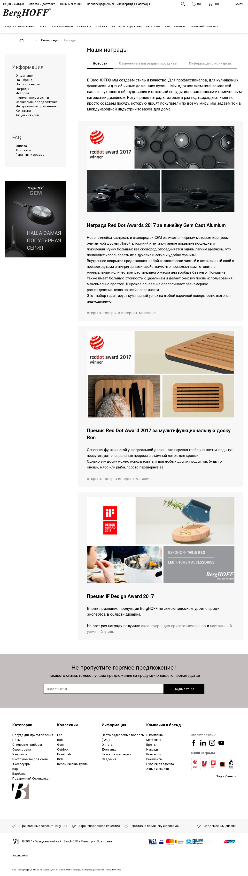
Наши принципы (28, 84)
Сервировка (21, 749)
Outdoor (63, 749)
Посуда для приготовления (32, 735)
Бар (15, 769)
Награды (144, 4)
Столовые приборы (27, 744)
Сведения (109, 759)
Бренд (150, 744)
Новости (100, 63)
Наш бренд (125, 4)
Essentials (64, 754)
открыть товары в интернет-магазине (121, 313)
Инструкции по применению (37, 106)
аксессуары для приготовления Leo (173, 626)
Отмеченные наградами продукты (148, 63)
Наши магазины (71, 4)
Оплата (21, 146)
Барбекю (19, 773)
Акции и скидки (13, 4)
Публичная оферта (160, 764)
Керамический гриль (72, 764)
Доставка (23, 150)
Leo (59, 735)
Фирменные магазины (32, 97)
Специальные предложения (36, 102)
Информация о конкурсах (210, 63)
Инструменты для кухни (30, 759)
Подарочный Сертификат (31, 778)
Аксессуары (21, 764)
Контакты (23, 110)
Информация (50, 40)
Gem (60, 744)
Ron (60, 740)
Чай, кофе (19, 754)
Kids (60, 759)
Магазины (153, 740)
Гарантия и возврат (31, 154)
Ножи (16, 740)
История (22, 93)
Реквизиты (154, 759)
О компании (24, 75)
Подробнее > (226, 776)
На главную (26, 40)
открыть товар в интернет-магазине (120, 478)
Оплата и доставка (42, 4)
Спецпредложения (100, 4)
